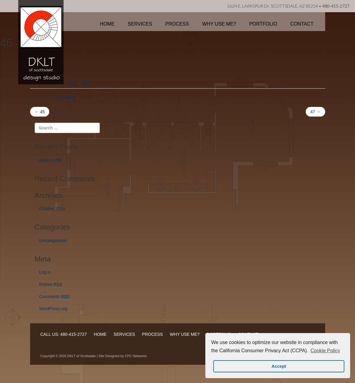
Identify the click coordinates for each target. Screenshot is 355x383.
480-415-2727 (336, 6)
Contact (301, 23)
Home (107, 23)
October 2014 (52, 208)
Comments (54, 296)
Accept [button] (279, 366)
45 (40, 111)
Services (140, 23)
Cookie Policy (325, 350)
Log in (45, 272)
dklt (86, 82)
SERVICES (124, 334)
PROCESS (152, 334)
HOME (100, 334)
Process (177, 23)
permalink (66, 97)
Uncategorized (53, 240)
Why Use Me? (219, 23)
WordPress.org (53, 308)
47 (315, 111)
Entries (50, 284)
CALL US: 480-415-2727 (63, 334)
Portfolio (263, 23)
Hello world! (50, 160)
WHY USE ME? (185, 334)
